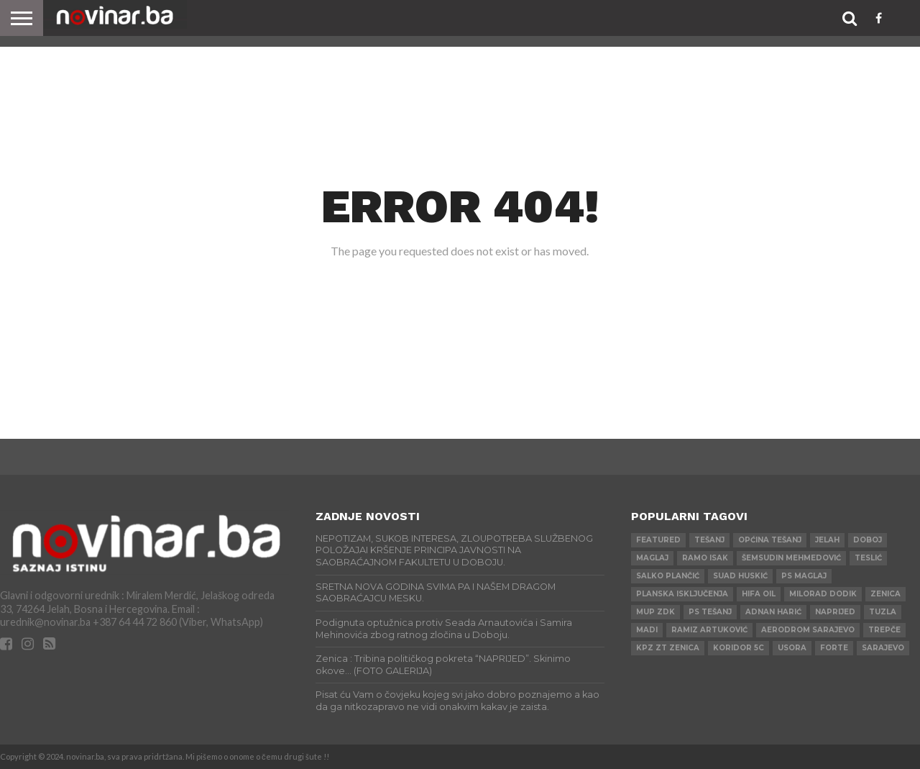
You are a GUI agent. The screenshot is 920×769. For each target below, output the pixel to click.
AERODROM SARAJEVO (808, 629)
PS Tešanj (710, 611)
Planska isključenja (682, 594)
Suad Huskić (740, 576)
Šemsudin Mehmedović (791, 558)
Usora (792, 647)
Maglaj (652, 558)
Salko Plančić (667, 576)
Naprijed (835, 611)
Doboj (867, 540)
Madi (647, 629)
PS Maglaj (804, 576)
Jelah (827, 540)
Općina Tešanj (769, 540)
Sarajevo (883, 647)
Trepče (884, 629)
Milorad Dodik (823, 594)
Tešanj (709, 540)
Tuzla (882, 611)
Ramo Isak (705, 558)
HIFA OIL (759, 594)
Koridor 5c (738, 647)
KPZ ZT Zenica (667, 647)
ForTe (834, 647)
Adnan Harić (773, 611)
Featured (658, 540)
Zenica (885, 594)
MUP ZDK (655, 611)
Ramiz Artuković (709, 629)
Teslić (868, 558)
